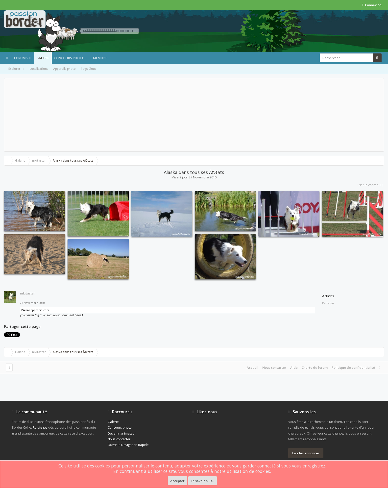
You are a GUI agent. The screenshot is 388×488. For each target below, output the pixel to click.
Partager (328, 303)
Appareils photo (64, 69)
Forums (21, 58)
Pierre (25, 310)
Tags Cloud (89, 69)
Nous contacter (274, 367)
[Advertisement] (194, 114)
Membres (100, 58)
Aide (294, 367)
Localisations (39, 69)
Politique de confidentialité (353, 367)
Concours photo (69, 58)
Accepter (177, 481)
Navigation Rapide (135, 444)
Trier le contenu (370, 185)
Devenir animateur (122, 433)
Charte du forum (315, 367)
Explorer (16, 69)
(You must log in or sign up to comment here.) (51, 315)
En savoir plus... (202, 481)
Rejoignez (40, 427)
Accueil (252, 367)
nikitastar (27, 293)
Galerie (42, 58)
